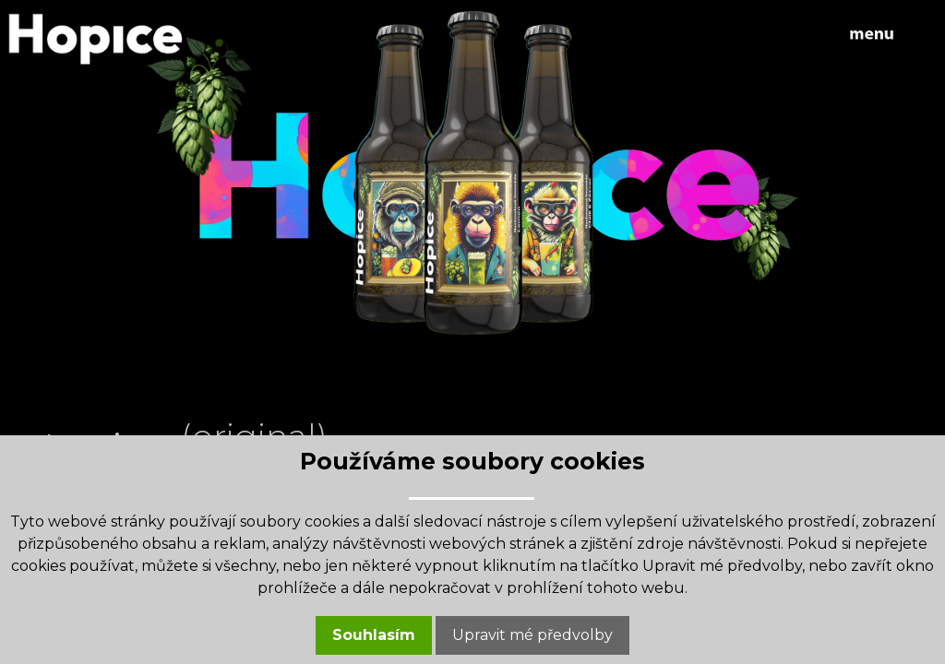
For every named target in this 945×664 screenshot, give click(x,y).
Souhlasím (373, 635)
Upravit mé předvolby (532, 635)
